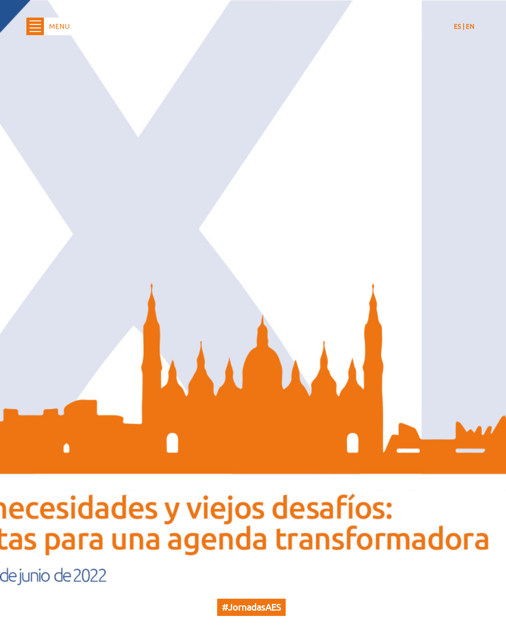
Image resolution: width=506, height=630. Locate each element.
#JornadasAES (251, 607)
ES (457, 26)
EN (470, 26)
